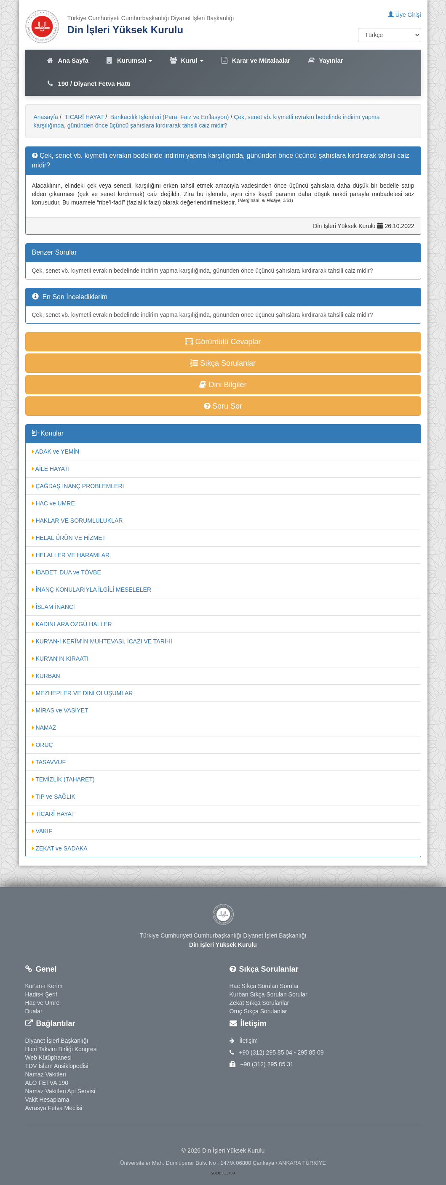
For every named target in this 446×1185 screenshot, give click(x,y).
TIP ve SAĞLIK (53, 796)
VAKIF (42, 831)
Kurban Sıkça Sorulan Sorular (268, 994)
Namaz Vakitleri (45, 1074)
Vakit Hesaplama (47, 1099)
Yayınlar (325, 60)
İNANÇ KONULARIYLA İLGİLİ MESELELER (92, 589)
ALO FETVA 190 (46, 1082)
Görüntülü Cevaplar (223, 341)
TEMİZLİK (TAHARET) (63, 779)
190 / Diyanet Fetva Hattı (88, 83)
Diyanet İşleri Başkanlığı (56, 1040)
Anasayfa (46, 117)
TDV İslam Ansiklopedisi (56, 1066)
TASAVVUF (49, 762)
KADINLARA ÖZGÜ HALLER (72, 624)
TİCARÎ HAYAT (83, 117)
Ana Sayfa (67, 60)
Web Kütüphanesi (48, 1057)
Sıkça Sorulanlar (223, 363)
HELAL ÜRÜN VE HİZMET (69, 537)
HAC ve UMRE (53, 503)
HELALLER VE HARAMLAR (71, 555)
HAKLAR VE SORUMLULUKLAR (77, 520)
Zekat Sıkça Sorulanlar (259, 1002)
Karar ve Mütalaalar (255, 60)
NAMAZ (44, 727)
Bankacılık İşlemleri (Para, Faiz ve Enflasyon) (169, 117)
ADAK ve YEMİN (56, 451)
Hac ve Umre (42, 1002)
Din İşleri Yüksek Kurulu (125, 29)
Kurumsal (128, 60)
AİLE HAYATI (51, 468)
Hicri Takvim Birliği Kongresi (61, 1049)
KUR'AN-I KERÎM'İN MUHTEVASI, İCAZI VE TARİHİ (102, 641)
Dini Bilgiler (222, 384)
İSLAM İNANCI (53, 606)
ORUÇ (42, 744)
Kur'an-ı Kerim (44, 986)
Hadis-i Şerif (41, 994)
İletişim (244, 1040)
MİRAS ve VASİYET (60, 710)
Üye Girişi (404, 14)
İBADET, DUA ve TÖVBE (66, 572)
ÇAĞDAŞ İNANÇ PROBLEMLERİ (78, 486)
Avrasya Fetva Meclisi (54, 1108)
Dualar (34, 1011)
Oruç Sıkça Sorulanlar (258, 1011)
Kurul (186, 60)
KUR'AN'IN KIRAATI (60, 658)
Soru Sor (223, 406)
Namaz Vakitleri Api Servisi (60, 1091)
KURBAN (46, 675)
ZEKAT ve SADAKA (60, 848)
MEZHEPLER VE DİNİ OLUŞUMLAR (82, 693)
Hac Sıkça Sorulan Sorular (264, 986)
